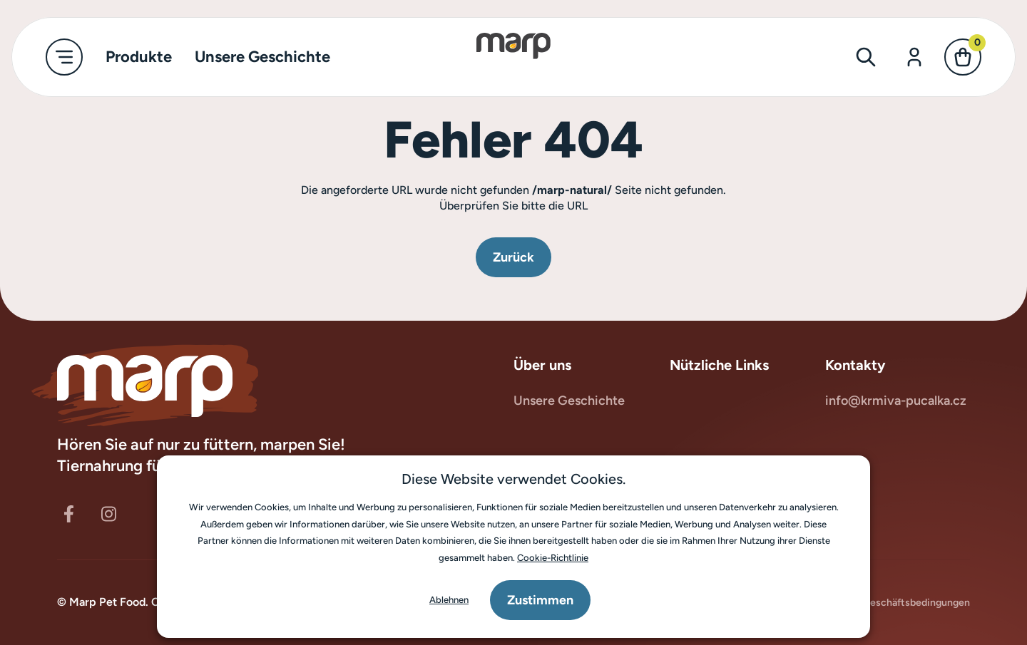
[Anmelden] (914, 57)
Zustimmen (540, 600)
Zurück (513, 257)
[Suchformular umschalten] (865, 57)
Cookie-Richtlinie (552, 557)
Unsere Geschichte (569, 400)
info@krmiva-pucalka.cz (895, 400)
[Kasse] (962, 57)
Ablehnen (449, 599)
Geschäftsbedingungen (909, 602)
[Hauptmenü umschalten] (64, 57)
